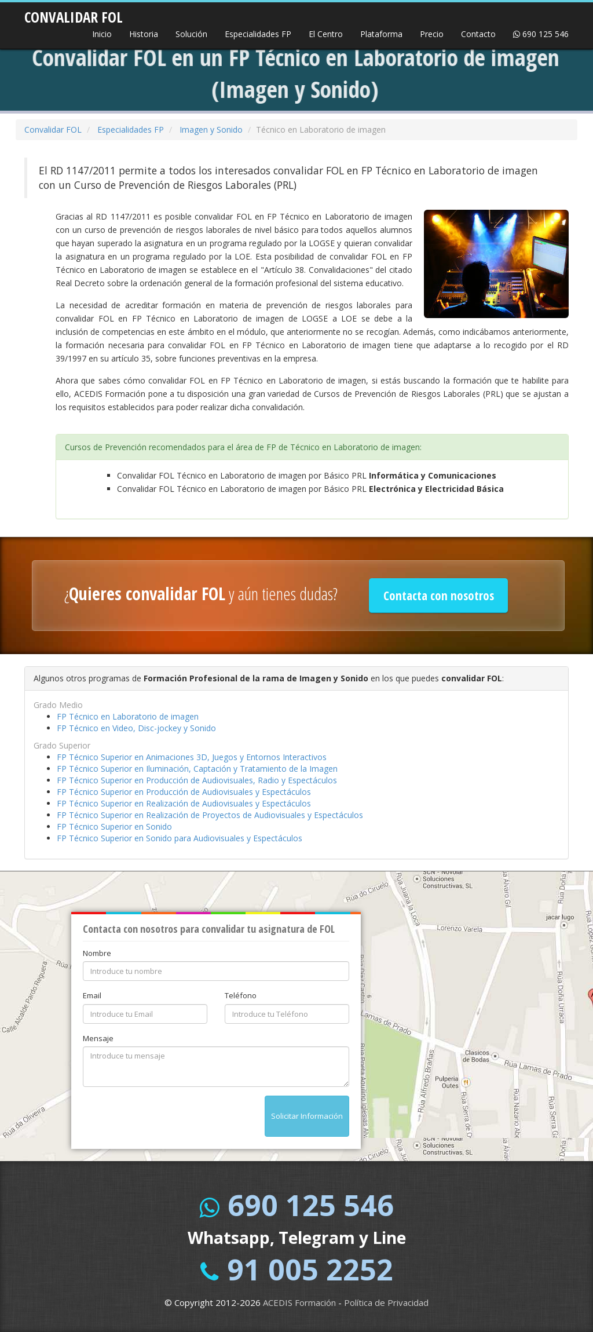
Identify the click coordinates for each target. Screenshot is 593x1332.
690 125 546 (541, 33)
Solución (191, 33)
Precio (432, 33)
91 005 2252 (310, 1269)
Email (92, 995)
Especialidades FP (258, 33)
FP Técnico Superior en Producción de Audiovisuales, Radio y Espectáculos (197, 780)
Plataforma (381, 33)
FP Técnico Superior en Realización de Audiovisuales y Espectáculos (184, 803)
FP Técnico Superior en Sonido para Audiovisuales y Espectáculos (179, 838)
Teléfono (241, 995)
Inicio (102, 33)
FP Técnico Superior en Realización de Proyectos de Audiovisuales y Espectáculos (210, 814)
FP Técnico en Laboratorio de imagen (128, 716)
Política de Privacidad (386, 1302)
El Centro (326, 33)
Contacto (478, 33)
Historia (143, 33)
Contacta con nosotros (438, 595)
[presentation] (171, 1118)
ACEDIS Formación (299, 1302)
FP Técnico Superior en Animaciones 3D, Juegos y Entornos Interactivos (192, 756)
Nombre (97, 953)
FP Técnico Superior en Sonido (114, 826)
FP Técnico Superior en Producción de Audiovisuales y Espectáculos (184, 791)
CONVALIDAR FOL (73, 13)
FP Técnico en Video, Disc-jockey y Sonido (136, 727)
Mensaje (98, 1038)
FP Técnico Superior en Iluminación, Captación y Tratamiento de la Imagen (197, 768)
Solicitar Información (307, 1116)
